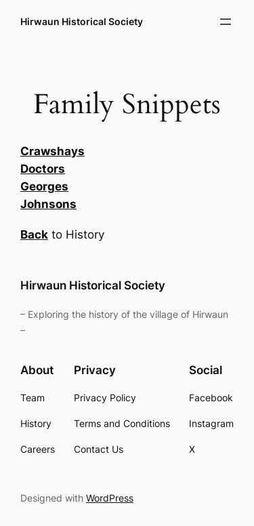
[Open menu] (225, 22)
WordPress (109, 498)
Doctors (42, 169)
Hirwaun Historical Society (81, 21)
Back (34, 234)
